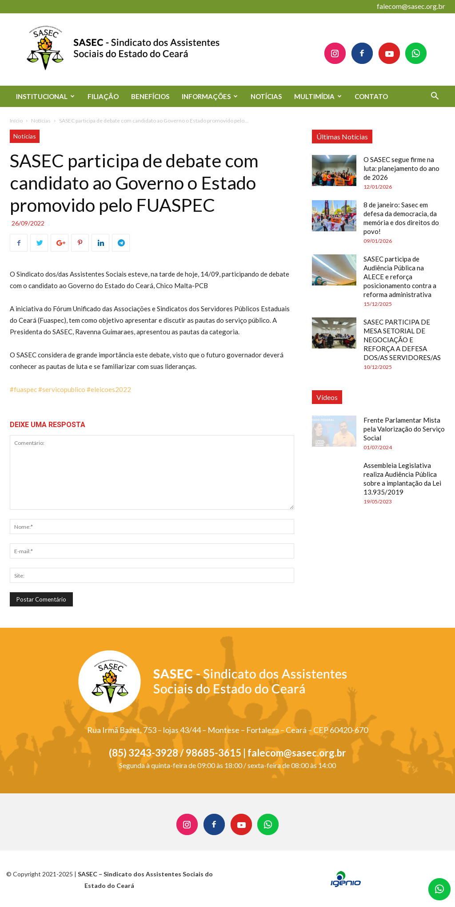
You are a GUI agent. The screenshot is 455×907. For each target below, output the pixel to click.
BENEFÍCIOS (150, 96)
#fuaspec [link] (23, 389)
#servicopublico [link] (61, 389)
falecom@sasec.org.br (411, 6)
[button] (434, 97)
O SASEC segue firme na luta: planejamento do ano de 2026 (401, 168)
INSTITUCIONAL (45, 96)
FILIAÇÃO (103, 96)
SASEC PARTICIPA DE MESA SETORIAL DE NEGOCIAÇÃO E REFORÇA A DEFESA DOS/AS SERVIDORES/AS (402, 339)
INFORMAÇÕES (210, 96)
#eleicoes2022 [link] (109, 389)
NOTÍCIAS (266, 96)
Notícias (41, 120)
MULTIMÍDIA (318, 96)
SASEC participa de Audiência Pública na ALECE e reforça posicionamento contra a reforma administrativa (399, 276)
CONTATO (371, 96)
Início (16, 120)
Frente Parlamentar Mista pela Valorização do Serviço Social (404, 429)
